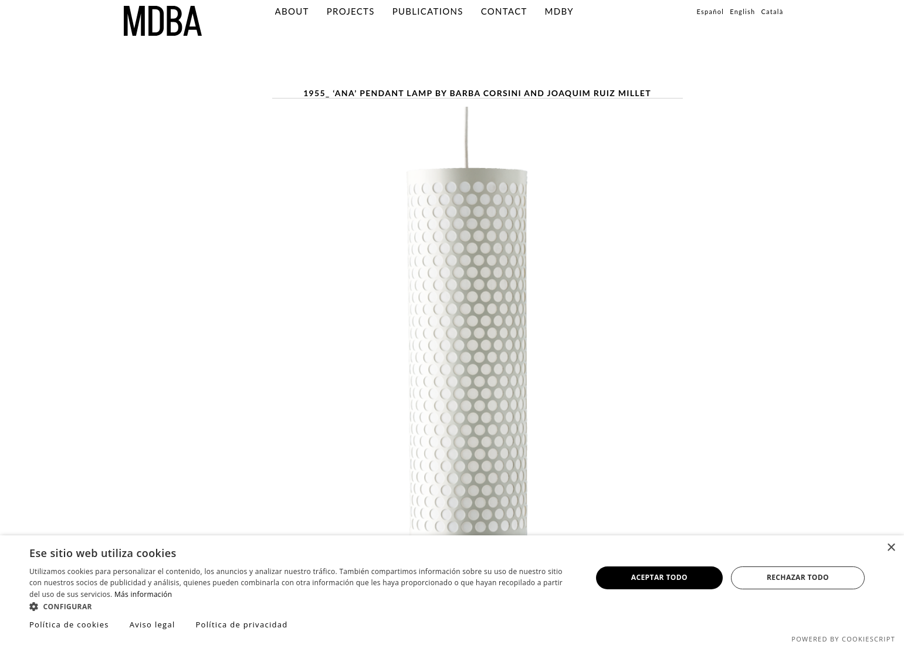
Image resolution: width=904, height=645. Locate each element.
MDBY (559, 11)
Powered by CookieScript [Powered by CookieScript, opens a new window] (843, 638)
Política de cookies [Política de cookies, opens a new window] (69, 624)
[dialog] (452, 590)
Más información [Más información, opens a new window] (143, 594)
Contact (504, 11)
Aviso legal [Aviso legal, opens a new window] (152, 624)
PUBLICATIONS (427, 11)
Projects (351, 11)
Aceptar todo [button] (659, 577)
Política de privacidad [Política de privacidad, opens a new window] (241, 624)
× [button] (890, 548)
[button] (302, 606)
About (292, 11)
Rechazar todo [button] (798, 577)
